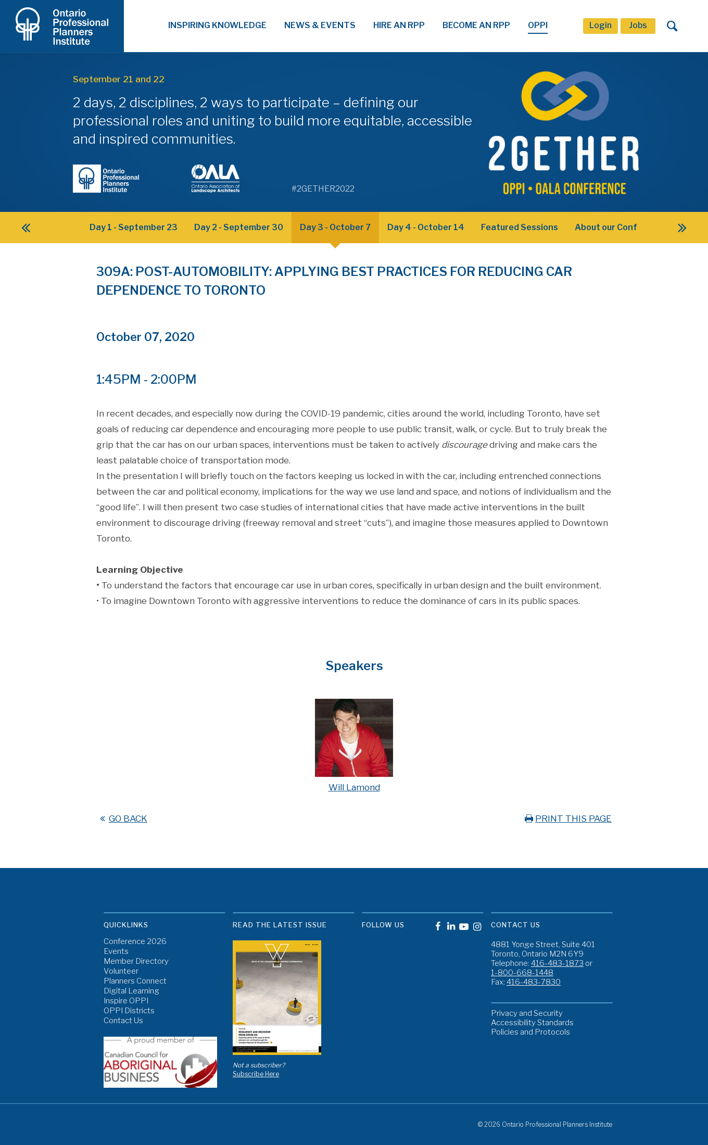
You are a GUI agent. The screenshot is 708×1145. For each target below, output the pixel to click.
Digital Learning (131, 991)
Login (600, 25)
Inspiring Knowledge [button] (217, 25)
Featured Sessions (519, 227)
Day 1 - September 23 (134, 227)
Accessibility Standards (532, 1022)
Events (116, 951)
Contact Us (123, 1020)
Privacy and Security (527, 1013)
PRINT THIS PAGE (567, 818)
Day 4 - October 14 (425, 227)
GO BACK (121, 818)
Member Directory (136, 961)
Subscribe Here (256, 1074)
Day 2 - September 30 (238, 227)
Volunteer (121, 971)
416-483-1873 (557, 963)
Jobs (638, 25)
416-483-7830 (534, 982)
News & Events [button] (320, 25)
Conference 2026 (135, 941)
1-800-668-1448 (522, 972)
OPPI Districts (129, 1010)
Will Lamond (354, 787)
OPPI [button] (538, 25)
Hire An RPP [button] (399, 25)
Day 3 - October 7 (335, 227)
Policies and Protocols (530, 1032)
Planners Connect (135, 981)
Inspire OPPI (126, 1001)
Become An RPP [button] (476, 25)
